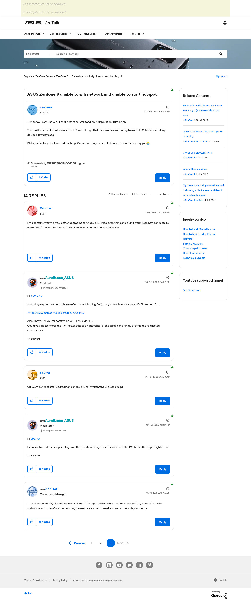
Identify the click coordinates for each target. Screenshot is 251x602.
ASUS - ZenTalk (41, 22)
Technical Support (194, 258)
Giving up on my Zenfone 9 (197, 152)
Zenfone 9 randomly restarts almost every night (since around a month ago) (202, 110)
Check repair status (195, 248)
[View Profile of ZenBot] (51, 489)
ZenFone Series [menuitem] (58, 33)
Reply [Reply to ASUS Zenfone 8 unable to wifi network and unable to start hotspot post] (162, 177)
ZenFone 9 (190, 120)
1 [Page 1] (91, 543)
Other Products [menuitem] (113, 33)
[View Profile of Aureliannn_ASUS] (59, 278)
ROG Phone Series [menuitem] (86, 33)
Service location (193, 243)
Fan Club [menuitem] (135, 33)
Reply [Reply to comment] (162, 258)
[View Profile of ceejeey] (46, 107)
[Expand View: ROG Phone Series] (99, 33)
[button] (32, 177)
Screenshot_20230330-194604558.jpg (56, 163)
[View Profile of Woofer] (46, 208)
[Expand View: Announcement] (44, 33)
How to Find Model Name (199, 229)
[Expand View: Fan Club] (142, 33)
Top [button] (30, 593)
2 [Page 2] (101, 543)
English (28, 76)
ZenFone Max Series (194, 200)
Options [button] (220, 76)
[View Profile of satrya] (45, 372)
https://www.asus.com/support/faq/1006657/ (56, 313)
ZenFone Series (44, 76)
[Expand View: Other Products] (124, 33)
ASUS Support (192, 290)
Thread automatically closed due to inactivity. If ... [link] (98, 76)
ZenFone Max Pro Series (196, 141)
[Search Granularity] (38, 54)
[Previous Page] (76, 543)
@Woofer (36, 296)
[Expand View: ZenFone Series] (70, 33)
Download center (193, 253)
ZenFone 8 (62, 76)
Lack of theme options (195, 169)
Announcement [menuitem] (33, 33)
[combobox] (140, 54)
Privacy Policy (59, 580)
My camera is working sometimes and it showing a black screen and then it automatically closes (203, 190)
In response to (55, 288)
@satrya (35, 439)
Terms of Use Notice (35, 580)
